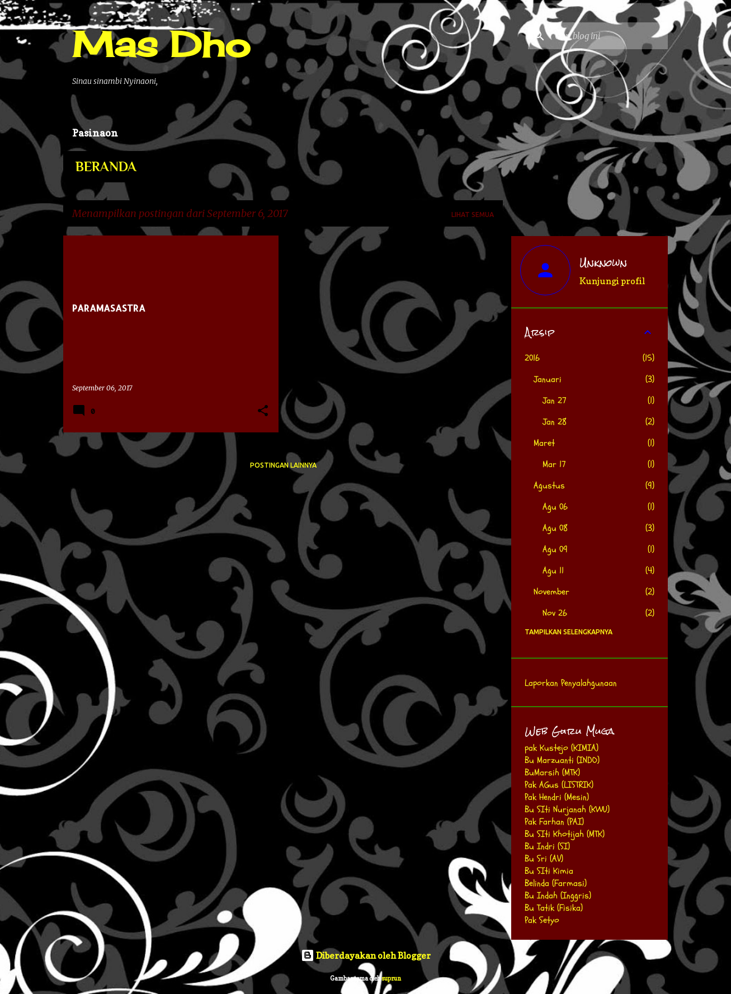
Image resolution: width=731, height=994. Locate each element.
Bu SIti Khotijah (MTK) (565, 834)
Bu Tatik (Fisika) (554, 908)
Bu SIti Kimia (549, 871)
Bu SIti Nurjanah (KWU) (567, 809)
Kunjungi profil (612, 280)
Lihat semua (472, 214)
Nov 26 (555, 613)
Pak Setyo (542, 920)
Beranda (106, 166)
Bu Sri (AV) (544, 858)
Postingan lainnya (283, 465)
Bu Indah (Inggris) (558, 895)
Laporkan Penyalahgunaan (571, 683)
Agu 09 (555, 549)
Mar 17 (554, 464)
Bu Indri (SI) (547, 846)
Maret (544, 443)
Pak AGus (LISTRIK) (559, 785)
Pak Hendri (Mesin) (557, 797)
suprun (391, 978)
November (551, 592)
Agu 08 (555, 528)
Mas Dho (161, 44)
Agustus (549, 485)
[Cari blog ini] (609, 35)
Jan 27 (555, 400)
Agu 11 (553, 570)
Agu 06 (555, 507)
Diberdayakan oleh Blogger (366, 955)
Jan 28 (555, 422)
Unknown (603, 262)
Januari (548, 379)
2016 (532, 358)
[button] (263, 411)
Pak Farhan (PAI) (554, 822)
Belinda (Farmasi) (556, 883)
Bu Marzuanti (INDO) (562, 760)
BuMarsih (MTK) (552, 772)
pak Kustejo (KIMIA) (561, 748)
